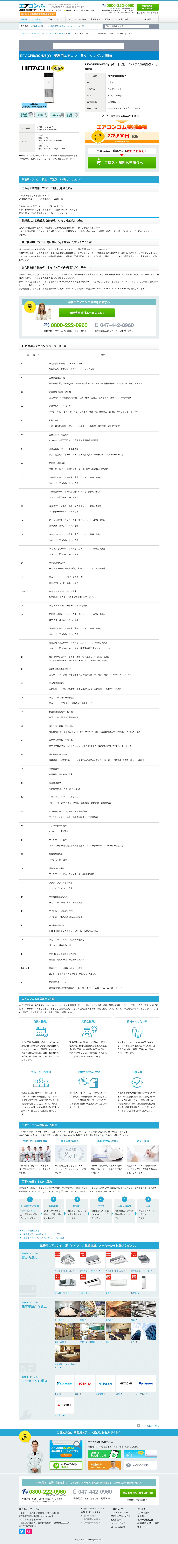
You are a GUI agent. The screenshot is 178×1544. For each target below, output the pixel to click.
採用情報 (141, 1516)
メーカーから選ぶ (78, 26)
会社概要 (147, 19)
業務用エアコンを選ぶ (31, 19)
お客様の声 (124, 19)
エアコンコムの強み (77, 19)
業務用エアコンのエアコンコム (92, 1509)
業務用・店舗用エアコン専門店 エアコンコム (32, 7)
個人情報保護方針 (145, 1520)
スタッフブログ (118, 1524)
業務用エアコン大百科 (100, 19)
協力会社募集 (143, 1513)
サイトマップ (143, 1527)
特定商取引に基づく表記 (148, 1524)
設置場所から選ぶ (58, 26)
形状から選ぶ (39, 26)
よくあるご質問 (118, 1527)
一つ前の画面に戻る (30, 1231)
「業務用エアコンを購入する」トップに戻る (41, 1235)
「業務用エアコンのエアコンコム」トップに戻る (43, 1238)
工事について (54, 19)
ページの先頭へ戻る (150, 1426)
